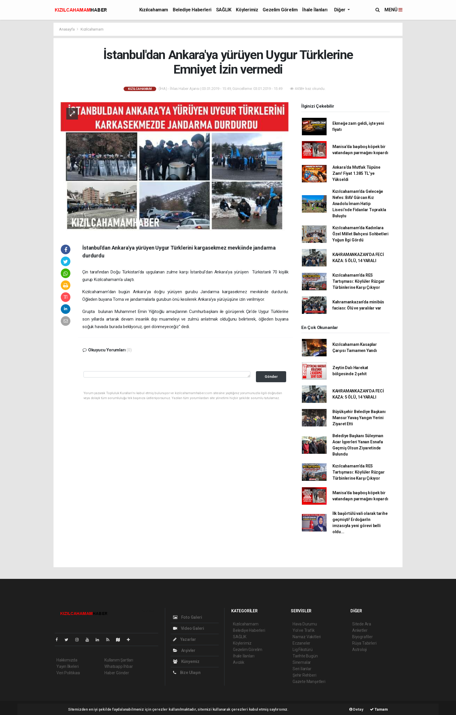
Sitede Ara (361, 624)
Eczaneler (301, 643)
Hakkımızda (66, 660)
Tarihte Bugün (305, 656)
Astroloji (359, 649)
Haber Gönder (116, 672)
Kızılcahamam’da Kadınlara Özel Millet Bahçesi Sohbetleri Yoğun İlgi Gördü (360, 233)
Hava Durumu (305, 624)
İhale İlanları (314, 10)
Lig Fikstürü (303, 649)
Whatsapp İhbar (118, 666)
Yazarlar (184, 639)
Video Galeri (188, 628)
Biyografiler (362, 636)
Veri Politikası (68, 672)
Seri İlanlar (302, 668)
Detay (356, 709)
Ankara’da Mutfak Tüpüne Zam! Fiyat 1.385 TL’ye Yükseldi (356, 173)
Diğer (340, 10)
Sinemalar (302, 662)
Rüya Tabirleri (364, 643)
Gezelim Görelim (280, 10)
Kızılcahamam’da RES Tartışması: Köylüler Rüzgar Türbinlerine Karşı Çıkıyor (358, 281)
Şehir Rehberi (304, 675)
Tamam (379, 709)
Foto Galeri (187, 617)
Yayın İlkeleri (67, 666)
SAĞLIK (223, 10)
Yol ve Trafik (304, 630)
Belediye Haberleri (192, 10)
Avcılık (238, 662)
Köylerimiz (247, 10)
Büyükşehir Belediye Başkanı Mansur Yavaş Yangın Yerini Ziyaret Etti (359, 417)
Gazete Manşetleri (309, 681)
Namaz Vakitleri (307, 636)
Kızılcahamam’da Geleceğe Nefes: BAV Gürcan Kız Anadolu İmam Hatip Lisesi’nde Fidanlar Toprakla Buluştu (359, 203)
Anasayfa (67, 29)
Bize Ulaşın (187, 672)
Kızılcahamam (153, 10)
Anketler (359, 630)
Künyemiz (186, 661)
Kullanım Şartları (118, 660)
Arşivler (184, 650)
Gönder (271, 376)
